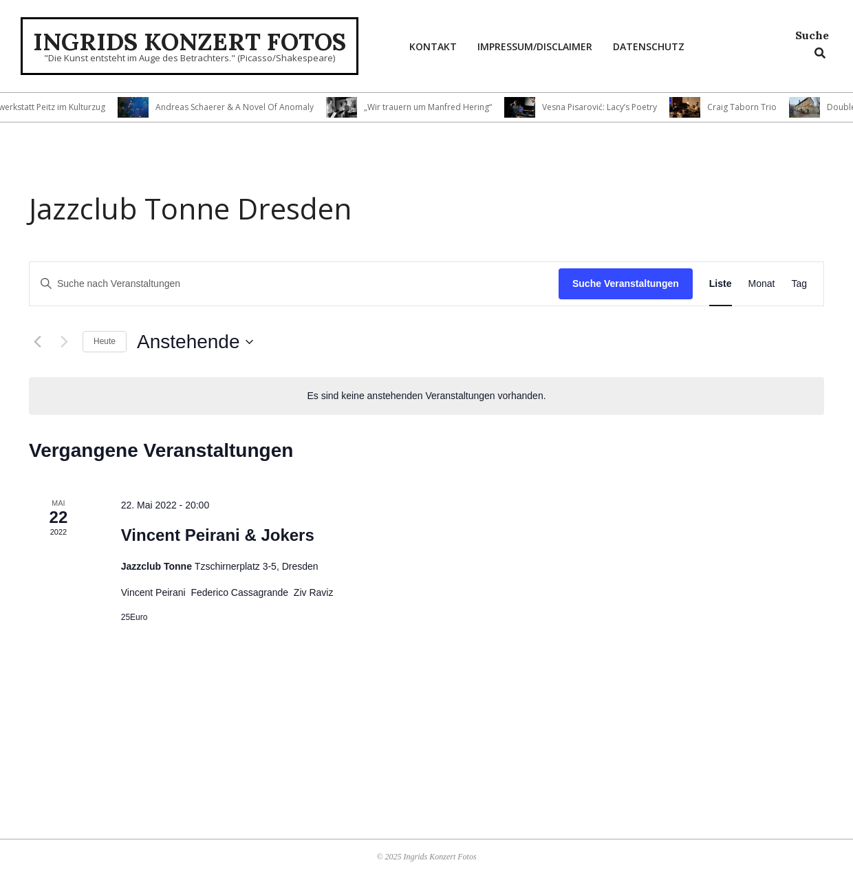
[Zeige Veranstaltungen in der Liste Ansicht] (720, 284)
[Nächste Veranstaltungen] (64, 342)
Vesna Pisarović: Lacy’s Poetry (606, 107)
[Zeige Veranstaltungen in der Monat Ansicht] (761, 284)
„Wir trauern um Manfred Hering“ (435, 107)
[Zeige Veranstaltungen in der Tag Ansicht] (799, 284)
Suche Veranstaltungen (625, 283)
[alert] (426, 396)
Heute (105, 341)
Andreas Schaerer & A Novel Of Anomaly (241, 107)
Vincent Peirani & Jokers (217, 535)
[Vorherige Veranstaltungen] (37, 342)
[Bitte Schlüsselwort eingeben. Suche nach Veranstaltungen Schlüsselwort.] (294, 284)
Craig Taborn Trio (749, 107)
